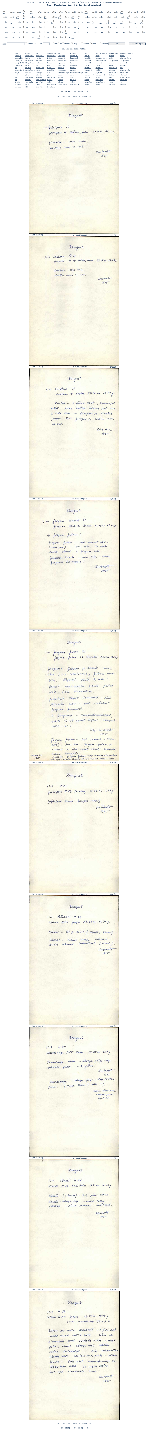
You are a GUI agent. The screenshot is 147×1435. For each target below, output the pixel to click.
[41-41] (86, 92)
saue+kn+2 (39, 77)
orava (86, 72)
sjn (55, 32)
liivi (52, 23)
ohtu (48, 72)
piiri (16, 75)
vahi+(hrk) (29, 82)
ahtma (27, 53)
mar (88, 22)
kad (24, 18)
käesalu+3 (18, 65)
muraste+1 (73, 70)
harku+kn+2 (40, 56)
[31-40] (80, 92)
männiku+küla (125, 70)
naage (17, 72)
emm (31, 13)
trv (88, 32)
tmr (66, 33)
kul (144, 17)
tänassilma (123, 80)
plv (69, 27)
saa (27, 32)
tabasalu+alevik (125, 77)
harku (86, 53)
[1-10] (61, 92)
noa (135, 23)
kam (33, 17)
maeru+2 (61, 68)
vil (13, 37)
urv (110, 32)
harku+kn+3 (51, 56)
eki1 (63, 49)
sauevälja (61, 77)
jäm (6, 17)
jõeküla (38, 58)
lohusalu (123, 65)
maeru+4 (88, 68)
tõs (95, 32)
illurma (111, 56)
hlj (75, 12)
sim (48, 32)
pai (13, 27)
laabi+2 (49, 65)
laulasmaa (73, 65)
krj (110, 17)
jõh (144, 12)
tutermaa (28, 80)
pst (75, 27)
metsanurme (62, 70)
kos (96, 17)
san (33, 32)
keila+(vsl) (29, 60)
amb (4, 13)
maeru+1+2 (51, 68)
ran (110, 27)
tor (75, 32)
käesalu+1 (112, 63)
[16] (75, 96)
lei (41, 22)
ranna (72, 75)
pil (47, 27)
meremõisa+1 (19, 70)
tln (62, 32)
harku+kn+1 (29, 56)
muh (107, 23)
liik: (41, 44)
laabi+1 (38, 65)
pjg (55, 27)
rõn (6, 32)
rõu (13, 32)
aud (24, 13)
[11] (59, 96)
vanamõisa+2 (100, 82)
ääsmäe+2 (123, 85)
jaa (110, 12)
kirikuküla (88, 60)
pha (33, 27)
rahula (60, 75)
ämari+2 (98, 85)
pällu (27, 75)
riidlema (111, 75)
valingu (60, 82)
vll (27, 37)
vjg (20, 37)
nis (131, 22)
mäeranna (112, 70)
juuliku (27, 58)
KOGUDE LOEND (63, 2)
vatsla (111, 82)
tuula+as (73, 80)
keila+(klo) (18, 60)
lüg (82, 22)
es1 (67, 49)
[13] (65, 96)
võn (55, 37)
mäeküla (98, 70)
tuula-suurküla (41, 80)
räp (20, 32)
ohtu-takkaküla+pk (76, 72)
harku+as (18, 56)
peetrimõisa (124, 72)
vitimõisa (18, 85)
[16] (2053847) (37, 762)
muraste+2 (88, 70)
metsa (38, 70)
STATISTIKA (50, 2)
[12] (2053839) (37, 235)
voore (27, 85)
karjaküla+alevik (101, 58)
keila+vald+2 (62, 60)
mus (114, 23)
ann (13, 12)
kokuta (49, 63)
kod (79, 18)
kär (27, 22)
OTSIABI (41, 2)
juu (131, 12)
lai (33, 22)
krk (117, 17)
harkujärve (61, 56)
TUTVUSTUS (31, 2)
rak (102, 27)
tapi (16, 80)
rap (117, 27)
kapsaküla (88, 58)
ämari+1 (87, 85)
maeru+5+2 (113, 68)
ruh (144, 27)
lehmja (87, 65)
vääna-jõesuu (51, 85)
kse (128, 18)
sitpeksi (87, 77)
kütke (27, 65)
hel (62, 12)
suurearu (98, 77)
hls (82, 12)
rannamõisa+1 (89, 75)
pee (27, 27)
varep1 (76, 49)
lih (47, 22)
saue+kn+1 (29, 77)
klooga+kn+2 (124, 60)
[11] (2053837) (37, 103)
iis (102, 12)
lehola (98, 65)
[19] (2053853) (37, 1158)
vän (62, 37)
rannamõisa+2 (100, 75)
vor (48, 37)
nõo (141, 23)
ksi (137, 17)
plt (62, 27)
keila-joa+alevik (125, 58)
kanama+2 (61, 58)
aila (37, 53)
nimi (4, 44)
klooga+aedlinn (101, 60)
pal (20, 27)
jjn (117, 12)
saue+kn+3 (51, 77)
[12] (62, 96)
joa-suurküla (19, 58)
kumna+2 (99, 63)
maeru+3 (73, 68)
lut (75, 22)
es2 (71, 49)
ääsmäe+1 (112, 85)
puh (79, 28)
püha (49, 75)
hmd (86, 13)
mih (93, 23)
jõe (137, 12)
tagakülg (113, 103)
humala (87, 56)
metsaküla (50, 70)
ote (6, 27)
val (124, 32)
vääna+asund (74, 85)
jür (13, 17)
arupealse (73, 53)
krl (124, 17)
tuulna (87, 80)
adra (16, 53)
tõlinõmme (99, 80)
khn (59, 18)
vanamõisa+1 (89, 82)
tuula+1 (49, 80)
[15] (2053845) (37, 631)
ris (137, 27)
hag (41, 12)
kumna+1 (88, 63)
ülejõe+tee (39, 87)
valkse (72, 82)
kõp (11, 23)
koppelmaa (61, 63)
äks (69, 37)
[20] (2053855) (37, 1289)
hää (96, 12)
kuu (6, 22)
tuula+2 (60, 80)
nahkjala (28, 72)
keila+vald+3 (74, 60)
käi (20, 22)
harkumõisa (74, 56)
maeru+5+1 (99, 68)
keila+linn (39, 60)
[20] (89, 96)
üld (72, 38)
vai (117, 32)
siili (71, 77)
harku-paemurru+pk (126, 53)
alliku (59, 53)
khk (55, 17)
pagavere (99, 72)
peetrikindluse (113, 72)
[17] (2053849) (37, 894)
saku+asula (123, 75)
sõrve (110, 77)
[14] (69, 96)
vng (38, 38)
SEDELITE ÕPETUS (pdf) (80, 2)
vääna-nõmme (62, 85)
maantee (28, 68)
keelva (111, 58)
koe (88, 17)
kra (102, 17)
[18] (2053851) (37, 1026)
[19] (85, 96)
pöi (96, 27)
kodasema (39, 63)
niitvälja (38, 72)
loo (16, 68)
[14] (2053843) (37, 499)
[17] (79, 96)
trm (82, 32)
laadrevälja (61, 65)
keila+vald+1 (51, 60)
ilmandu (122, 56)
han (48, 12)
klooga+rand (29, 63)
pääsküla (39, 75)
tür (102, 32)
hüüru (97, 56)
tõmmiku (112, 80)
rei (124, 27)
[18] (82, 96)
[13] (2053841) (37, 367)
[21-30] (73, 92)
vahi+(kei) (39, 82)
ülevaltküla (51, 87)
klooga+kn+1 (113, 60)
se (40, 32)
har (55, 12)
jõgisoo (49, 58)
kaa (17, 18)
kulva (72, 63)
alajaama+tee (51, 53)
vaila (49, 82)
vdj (144, 32)
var (131, 32)
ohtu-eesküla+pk (63, 72)
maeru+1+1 (40, 68)
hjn (69, 12)
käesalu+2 (123, 63)
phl (41, 27)
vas (137, 32)
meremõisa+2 (30, 70)
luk (69, 22)
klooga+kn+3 (19, 63)
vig (6, 37)
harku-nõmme (113, 53)
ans (20, 12)
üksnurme (18, 87)
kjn (72, 18)
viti (121, 82)
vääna (38, 85)
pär (88, 27)
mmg (100, 23)
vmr (33, 37)
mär (121, 23)
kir (69, 17)
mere (121, 68)
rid (131, 27)
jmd (121, 13)
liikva (111, 65)
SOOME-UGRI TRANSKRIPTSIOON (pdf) (106, 2)
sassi (16, 77)
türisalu (17, 82)
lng (62, 22)
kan (41, 17)
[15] (72, 96)
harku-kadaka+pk (101, 53)
